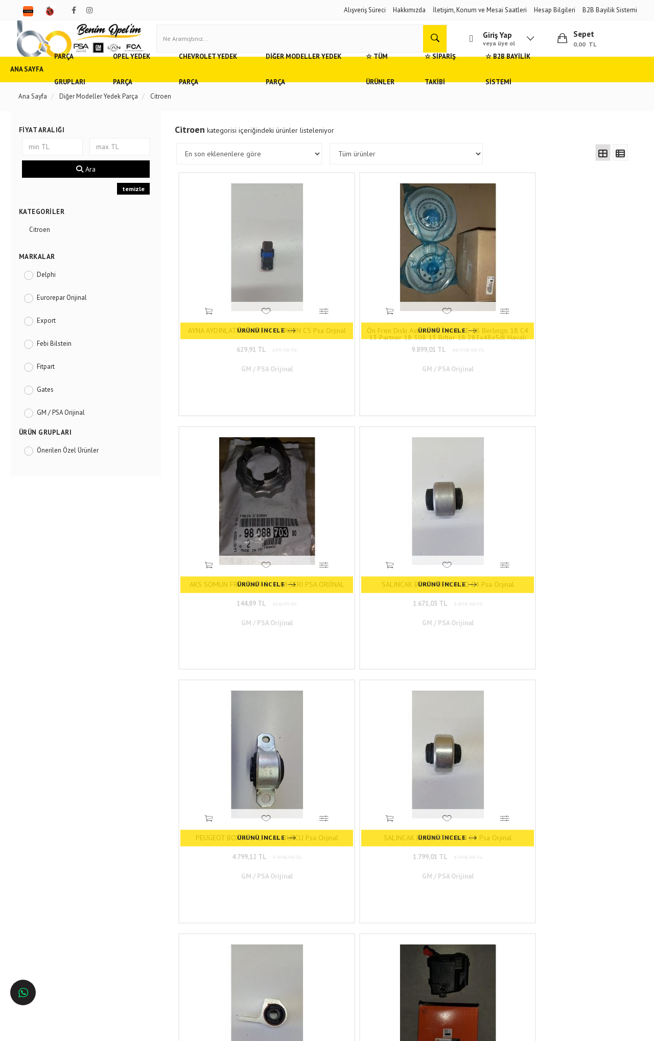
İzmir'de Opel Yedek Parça (61, 931)
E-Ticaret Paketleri (322, 1028)
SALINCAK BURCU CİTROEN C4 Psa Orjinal (348, 501)
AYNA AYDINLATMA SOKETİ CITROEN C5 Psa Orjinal (235, 307)
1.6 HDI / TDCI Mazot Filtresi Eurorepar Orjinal (573, 501)
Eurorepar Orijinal (67, 312)
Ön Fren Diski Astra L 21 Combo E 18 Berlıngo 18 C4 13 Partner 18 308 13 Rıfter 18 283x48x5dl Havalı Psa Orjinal (348, 307)
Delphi (51, 289)
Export (51, 335)
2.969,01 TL (461, 711)
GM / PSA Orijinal (66, 427)
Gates (50, 404)
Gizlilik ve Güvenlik (164, 886)
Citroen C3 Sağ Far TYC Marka (574, 692)
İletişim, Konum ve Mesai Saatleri (480, 10)
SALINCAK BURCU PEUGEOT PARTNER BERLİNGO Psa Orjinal (461, 501)
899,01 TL (574, 517)
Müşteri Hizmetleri (162, 871)
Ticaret (275, 1028)
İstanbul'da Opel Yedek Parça (65, 946)
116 (496, 786)
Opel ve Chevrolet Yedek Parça (67, 855)
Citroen (44, 244)
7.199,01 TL (348, 711)
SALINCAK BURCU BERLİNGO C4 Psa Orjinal (573, 307)
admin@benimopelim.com (301, 911)
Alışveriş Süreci (365, 10)
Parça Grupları (98, 84)
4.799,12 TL (236, 517)
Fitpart (51, 381)
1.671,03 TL (574, 322)
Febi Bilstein (59, 358)
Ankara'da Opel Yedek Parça (64, 886)
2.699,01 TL (461, 517)
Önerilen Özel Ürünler (73, 465)
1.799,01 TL (348, 517)
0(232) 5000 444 (285, 880)
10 (459, 786)
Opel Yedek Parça (168, 84)
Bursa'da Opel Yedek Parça (62, 901)
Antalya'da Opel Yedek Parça (65, 916)
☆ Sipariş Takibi (513, 84)
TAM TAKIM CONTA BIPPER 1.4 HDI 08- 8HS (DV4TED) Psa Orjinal (348, 696)
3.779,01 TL (574, 711)
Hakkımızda (409, 10)
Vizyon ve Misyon (161, 901)
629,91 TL (235, 322)
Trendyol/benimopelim (290, 926)
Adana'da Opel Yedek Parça (63, 871)
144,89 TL (461, 322)
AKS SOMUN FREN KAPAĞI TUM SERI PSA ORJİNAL (461, 307)
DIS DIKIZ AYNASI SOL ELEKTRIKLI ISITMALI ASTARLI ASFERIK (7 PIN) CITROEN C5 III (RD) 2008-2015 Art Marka (461, 696)
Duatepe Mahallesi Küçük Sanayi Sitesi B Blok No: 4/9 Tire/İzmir (303, 860)
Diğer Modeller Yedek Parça (356, 84)
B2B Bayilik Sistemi (609, 10)
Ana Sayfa (40, 84)
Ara (90, 183)
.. (476, 786)
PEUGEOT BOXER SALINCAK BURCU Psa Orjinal (235, 501)
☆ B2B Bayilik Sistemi (591, 84)
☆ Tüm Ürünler (445, 84)
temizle (136, 203)
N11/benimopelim (284, 943)
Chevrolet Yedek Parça (252, 84)
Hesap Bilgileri (554, 10)
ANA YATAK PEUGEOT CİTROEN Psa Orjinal (236, 696)
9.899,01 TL (348, 322)
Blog (144, 916)
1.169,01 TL (236, 711)
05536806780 (300, 895)
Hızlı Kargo (152, 855)
